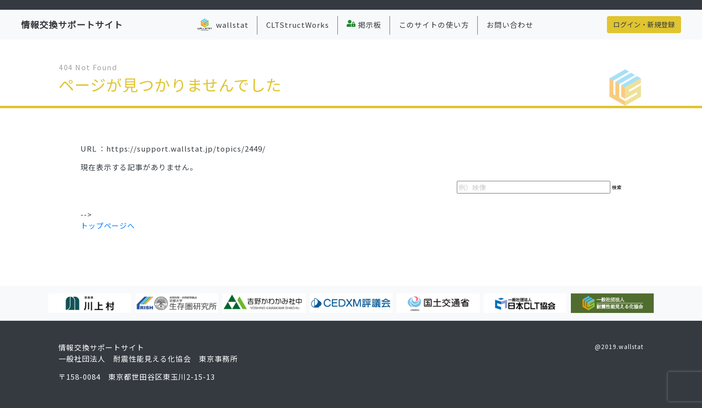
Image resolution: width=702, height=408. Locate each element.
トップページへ (107, 225)
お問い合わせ (510, 24)
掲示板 (364, 24)
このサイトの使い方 (434, 24)
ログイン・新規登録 (644, 24)
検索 (617, 187)
